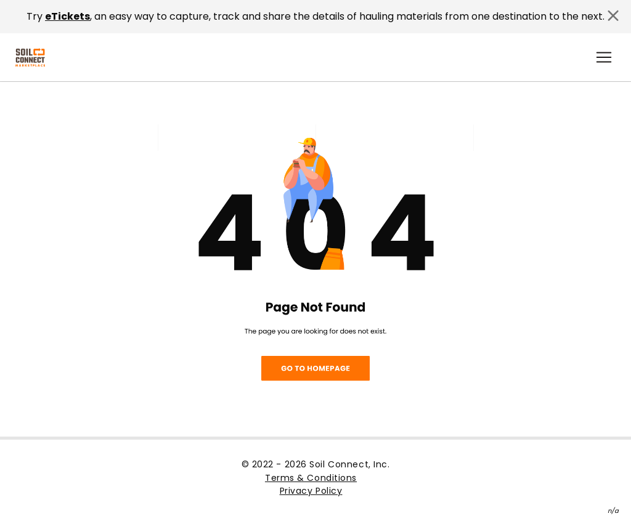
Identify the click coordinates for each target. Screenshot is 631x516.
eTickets (67, 16)
